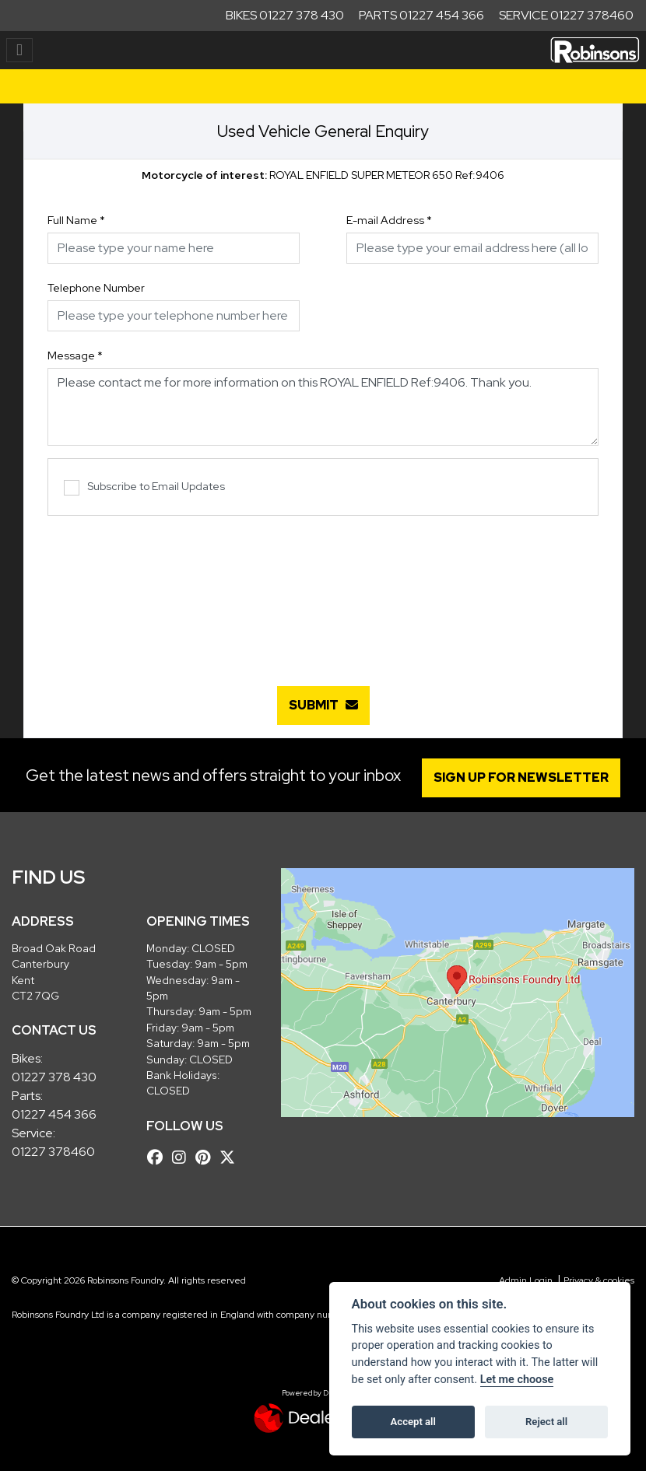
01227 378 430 (54, 1077)
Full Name (76, 220)
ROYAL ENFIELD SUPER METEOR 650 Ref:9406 (323, 175)
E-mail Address (389, 220)
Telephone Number (96, 288)
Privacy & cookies (598, 1280)
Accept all (413, 1421)
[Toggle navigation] (19, 50)
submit (323, 705)
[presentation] (323, 592)
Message (75, 355)
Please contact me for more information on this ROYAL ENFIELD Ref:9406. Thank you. (323, 407)
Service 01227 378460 (566, 15)
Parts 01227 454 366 (421, 15)
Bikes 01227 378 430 (285, 15)
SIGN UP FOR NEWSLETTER (521, 777)
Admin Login (526, 1280)
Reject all (546, 1421)
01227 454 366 (54, 1114)
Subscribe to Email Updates (144, 487)
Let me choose (517, 1379)
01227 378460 (53, 1152)
